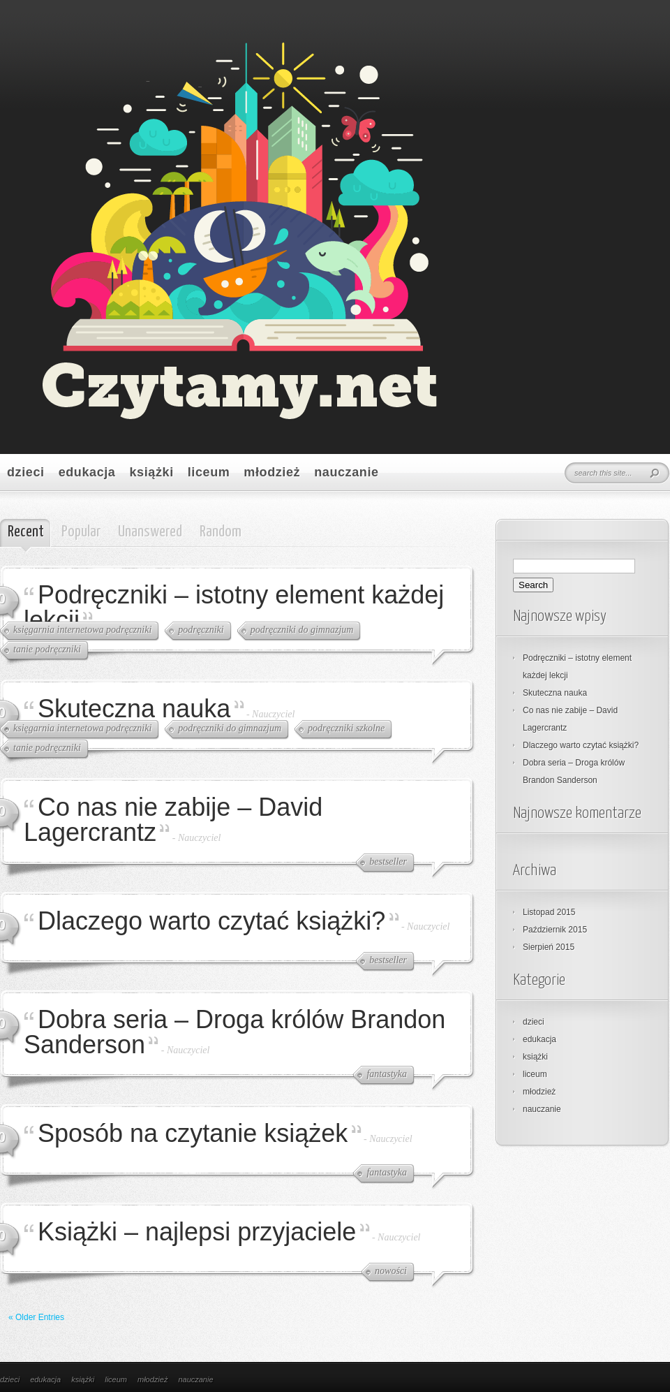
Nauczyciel (273, 714)
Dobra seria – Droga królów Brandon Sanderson (234, 1032)
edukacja (87, 472)
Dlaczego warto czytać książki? (211, 921)
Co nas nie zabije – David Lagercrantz (173, 820)
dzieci (26, 472)
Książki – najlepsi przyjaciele (197, 1231)
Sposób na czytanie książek (193, 1133)
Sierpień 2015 (548, 947)
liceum (209, 472)
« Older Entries (36, 1317)
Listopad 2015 (549, 912)
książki (151, 472)
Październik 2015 (555, 930)
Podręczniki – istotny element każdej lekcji (234, 607)
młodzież (272, 472)
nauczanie (346, 472)
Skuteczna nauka (134, 708)
